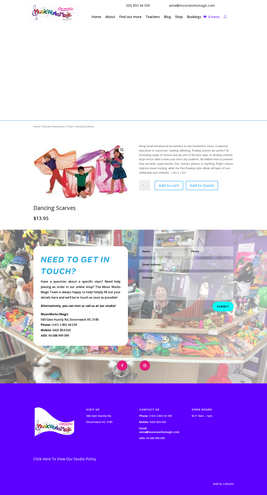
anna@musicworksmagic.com (192, 5)
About (110, 17)
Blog (167, 17)
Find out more (130, 17)
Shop (179, 17)
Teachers (153, 17)
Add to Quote (202, 185)
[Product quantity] (144, 185)
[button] (122, 149)
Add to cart (169, 185)
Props (70, 126)
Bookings (194, 17)
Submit (223, 306)
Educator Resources (53, 126)
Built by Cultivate (223, 484)
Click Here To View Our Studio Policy (64, 459)
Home (96, 17)
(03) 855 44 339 (138, 5)
